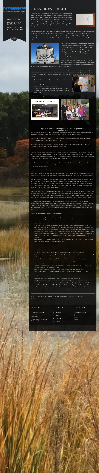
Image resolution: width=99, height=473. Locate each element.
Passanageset (14, 8)
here (49, 123)
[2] (31, 298)
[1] (31, 296)
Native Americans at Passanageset (14, 24)
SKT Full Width (92, 328)
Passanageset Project (15, 20)
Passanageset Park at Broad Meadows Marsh (15, 29)
